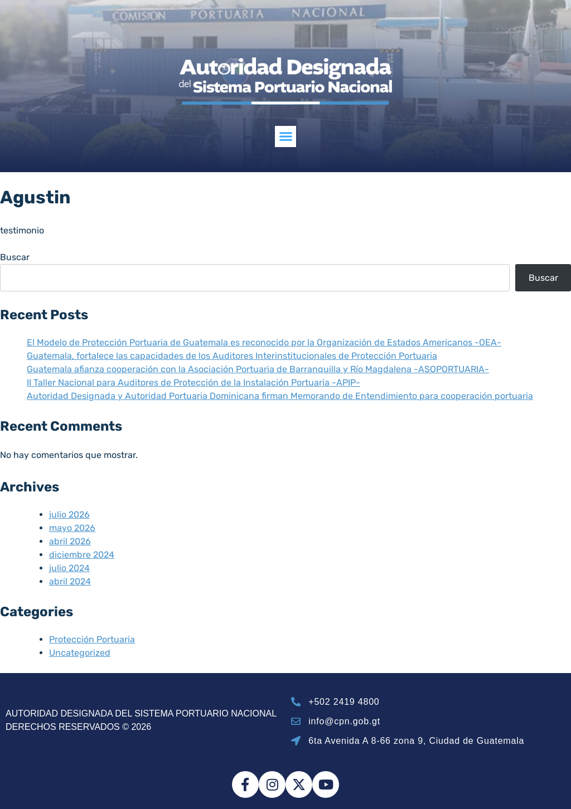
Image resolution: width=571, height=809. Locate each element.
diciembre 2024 (81, 554)
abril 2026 (70, 541)
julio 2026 (69, 514)
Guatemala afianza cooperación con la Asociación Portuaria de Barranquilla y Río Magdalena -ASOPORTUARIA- (258, 369)
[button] (285, 136)
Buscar (15, 257)
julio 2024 (69, 568)
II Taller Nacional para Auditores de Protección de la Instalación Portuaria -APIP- (193, 382)
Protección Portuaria (92, 639)
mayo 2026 (72, 528)
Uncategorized (79, 652)
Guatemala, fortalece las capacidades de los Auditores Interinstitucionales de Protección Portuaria (232, 355)
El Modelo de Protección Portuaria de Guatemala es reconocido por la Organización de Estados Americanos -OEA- (264, 342)
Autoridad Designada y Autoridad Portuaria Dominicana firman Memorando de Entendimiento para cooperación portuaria (280, 396)
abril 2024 (70, 581)
